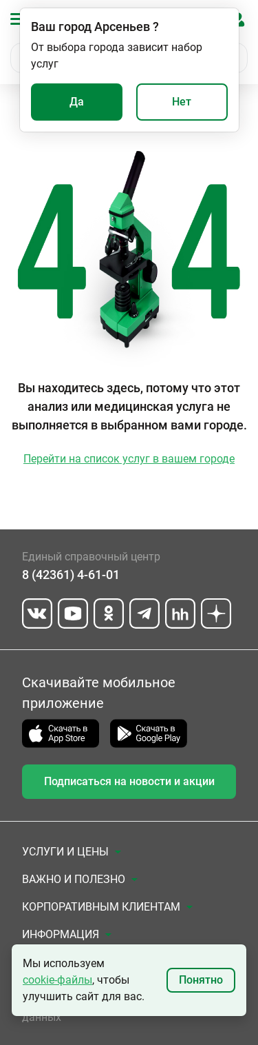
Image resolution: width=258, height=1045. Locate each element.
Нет (181, 101)
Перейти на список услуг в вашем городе (129, 458)
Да (76, 101)
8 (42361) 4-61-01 (71, 574)
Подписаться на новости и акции (129, 781)
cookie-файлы (57, 979)
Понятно (201, 979)
